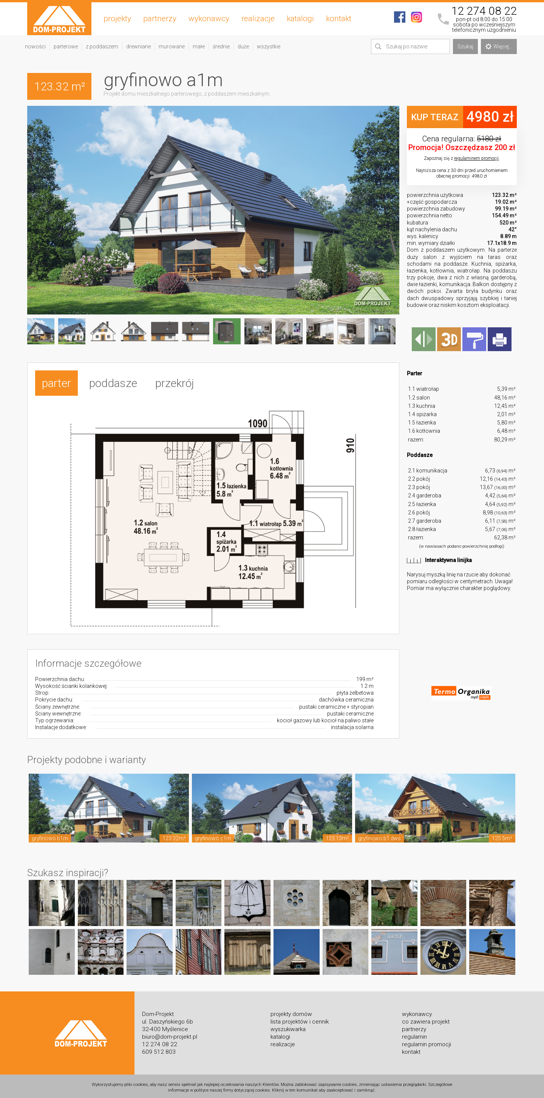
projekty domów (291, 1011)
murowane (172, 46)
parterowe (66, 46)
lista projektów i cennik (299, 1019)
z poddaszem (102, 46)
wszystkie (268, 46)
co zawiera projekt (426, 1019)
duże (243, 46)
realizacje (258, 18)
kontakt (338, 18)
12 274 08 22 (484, 11)
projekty (117, 18)
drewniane (138, 46)
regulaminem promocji (476, 158)
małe (199, 46)
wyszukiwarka (288, 1026)
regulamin (414, 1034)
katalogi (300, 18)
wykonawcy (209, 18)
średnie (221, 46)
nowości (35, 46)
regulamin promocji (426, 1041)
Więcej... (498, 46)
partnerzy (159, 18)
